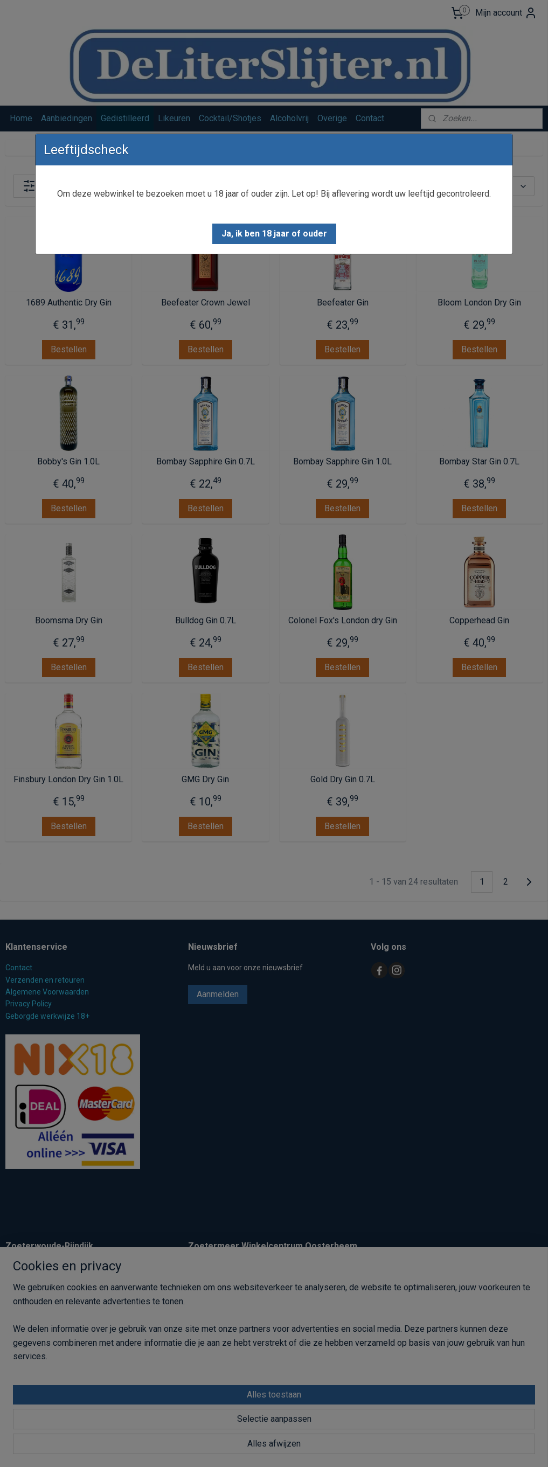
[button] (274, 234)
